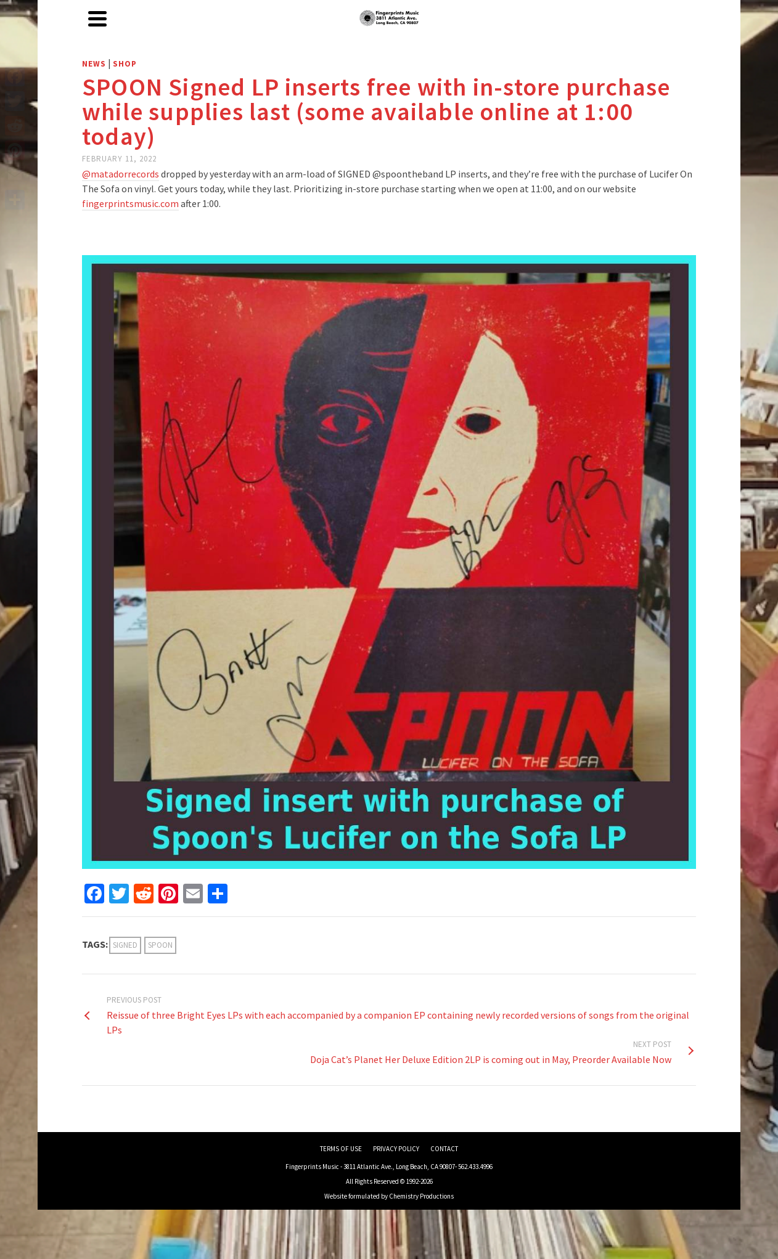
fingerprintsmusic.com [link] (130, 203)
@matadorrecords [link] (120, 174)
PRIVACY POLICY (396, 1148)
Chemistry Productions (421, 1196)
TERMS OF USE (341, 1148)
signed (125, 945)
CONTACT (444, 1148)
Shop (125, 64)
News (94, 64)
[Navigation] (97, 18)
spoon (160, 945)
